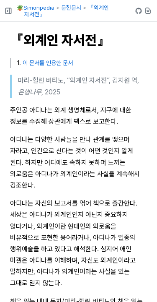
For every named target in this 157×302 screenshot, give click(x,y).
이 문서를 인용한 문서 (48, 62)
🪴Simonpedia (35, 7)
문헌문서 (71, 7)
